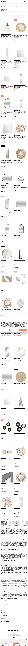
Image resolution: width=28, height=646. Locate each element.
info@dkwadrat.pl (5, 615)
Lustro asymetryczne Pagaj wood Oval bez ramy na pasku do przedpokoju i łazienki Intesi (7, 36)
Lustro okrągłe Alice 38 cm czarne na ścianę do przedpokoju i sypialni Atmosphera (7, 187)
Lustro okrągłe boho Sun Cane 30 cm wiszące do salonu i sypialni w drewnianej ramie (20, 137)
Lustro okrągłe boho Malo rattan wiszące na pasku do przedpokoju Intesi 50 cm (20, 360)
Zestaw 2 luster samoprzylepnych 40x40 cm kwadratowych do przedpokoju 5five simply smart (7, 137)
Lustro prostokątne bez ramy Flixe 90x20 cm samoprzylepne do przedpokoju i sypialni (20, 112)
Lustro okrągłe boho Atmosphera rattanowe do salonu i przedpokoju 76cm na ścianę (20, 460)
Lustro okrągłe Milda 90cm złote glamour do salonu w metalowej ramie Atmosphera (20, 36)
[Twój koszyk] (24, 1)
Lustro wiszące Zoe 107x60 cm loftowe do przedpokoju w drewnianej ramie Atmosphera (20, 237)
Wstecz (2, 6)
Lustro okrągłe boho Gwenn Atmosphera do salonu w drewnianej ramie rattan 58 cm (7, 510)
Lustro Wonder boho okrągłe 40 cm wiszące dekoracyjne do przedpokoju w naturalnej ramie (20, 485)
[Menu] (14, 645)
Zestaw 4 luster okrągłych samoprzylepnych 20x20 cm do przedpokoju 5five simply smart (7, 410)
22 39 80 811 (5, 610)
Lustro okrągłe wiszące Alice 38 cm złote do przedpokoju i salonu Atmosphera (6, 385)
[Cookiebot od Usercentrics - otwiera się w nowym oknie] (23, 315)
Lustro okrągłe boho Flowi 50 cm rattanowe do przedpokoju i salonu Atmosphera (6, 311)
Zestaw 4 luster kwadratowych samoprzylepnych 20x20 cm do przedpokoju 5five (7, 87)
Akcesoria (10, 6)
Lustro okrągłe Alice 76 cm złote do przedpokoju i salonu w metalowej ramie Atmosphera (20, 212)
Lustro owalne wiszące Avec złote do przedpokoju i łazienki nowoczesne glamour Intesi (7, 335)
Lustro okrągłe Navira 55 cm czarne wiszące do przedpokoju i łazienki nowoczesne (7, 262)
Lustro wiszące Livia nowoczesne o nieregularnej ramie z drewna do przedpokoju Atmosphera (7, 112)
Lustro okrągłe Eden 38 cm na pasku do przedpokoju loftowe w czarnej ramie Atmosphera (20, 187)
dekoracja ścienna (23, 557)
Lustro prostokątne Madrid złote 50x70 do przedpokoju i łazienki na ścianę (19, 335)
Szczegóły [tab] (14, 317)
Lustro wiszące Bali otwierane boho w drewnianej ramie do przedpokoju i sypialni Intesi (7, 287)
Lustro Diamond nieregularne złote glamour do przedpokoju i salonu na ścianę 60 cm (20, 311)
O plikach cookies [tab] (23, 317)
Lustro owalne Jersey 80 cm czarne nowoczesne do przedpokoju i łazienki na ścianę (7, 360)
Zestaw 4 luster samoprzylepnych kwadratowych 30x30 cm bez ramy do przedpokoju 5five (20, 62)
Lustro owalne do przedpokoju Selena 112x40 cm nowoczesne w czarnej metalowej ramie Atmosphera (7, 237)
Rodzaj (17, 6)
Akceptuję (22, 330)
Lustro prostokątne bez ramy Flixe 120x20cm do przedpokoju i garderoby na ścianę (20, 87)
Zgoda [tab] (5, 317)
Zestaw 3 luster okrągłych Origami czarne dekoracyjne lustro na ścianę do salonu (6, 435)
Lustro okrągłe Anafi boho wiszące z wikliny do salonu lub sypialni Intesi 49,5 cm (20, 385)
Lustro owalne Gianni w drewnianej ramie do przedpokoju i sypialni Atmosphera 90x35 (6, 212)
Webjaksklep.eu (16, 634)
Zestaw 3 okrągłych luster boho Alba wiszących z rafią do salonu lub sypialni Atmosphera (7, 460)
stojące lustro (18, 541)
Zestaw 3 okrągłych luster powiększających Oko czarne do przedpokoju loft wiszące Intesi (20, 435)
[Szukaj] (26, 4)
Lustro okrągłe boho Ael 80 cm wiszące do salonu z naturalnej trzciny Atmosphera (20, 162)
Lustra (14, 6)
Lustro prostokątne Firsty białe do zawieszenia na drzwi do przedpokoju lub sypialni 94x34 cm (7, 485)
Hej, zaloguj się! (21, 1)
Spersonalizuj (13, 330)
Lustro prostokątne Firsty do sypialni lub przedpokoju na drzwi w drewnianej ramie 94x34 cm (7, 162)
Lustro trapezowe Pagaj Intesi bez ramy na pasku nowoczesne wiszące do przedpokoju (20, 410)
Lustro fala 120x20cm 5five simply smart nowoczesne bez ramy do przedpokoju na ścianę (7, 62)
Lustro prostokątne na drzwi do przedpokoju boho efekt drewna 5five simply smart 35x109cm (20, 510)
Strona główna (6, 6)
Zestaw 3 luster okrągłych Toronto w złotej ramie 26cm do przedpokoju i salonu (20, 287)
